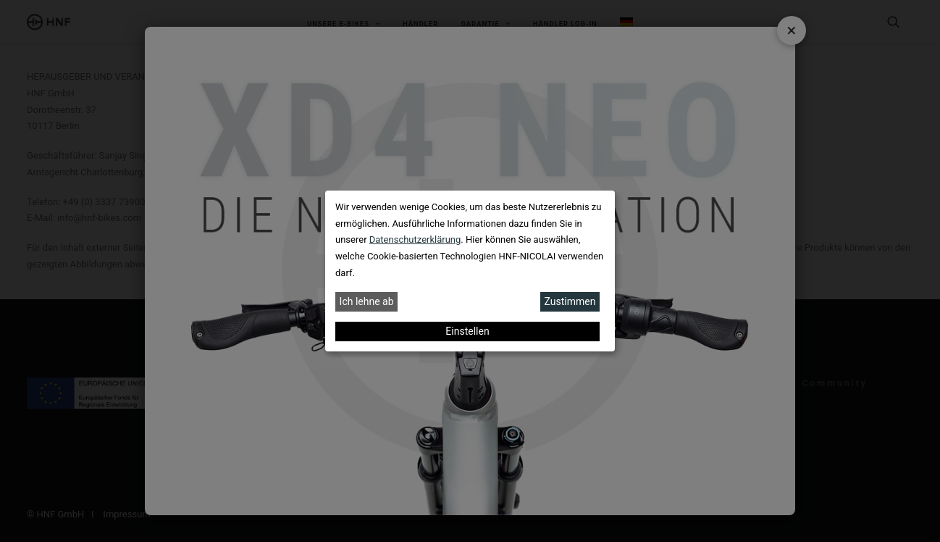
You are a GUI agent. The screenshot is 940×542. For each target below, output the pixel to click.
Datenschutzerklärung (415, 239)
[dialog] (470, 271)
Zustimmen (570, 301)
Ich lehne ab (367, 301)
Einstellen (467, 331)
